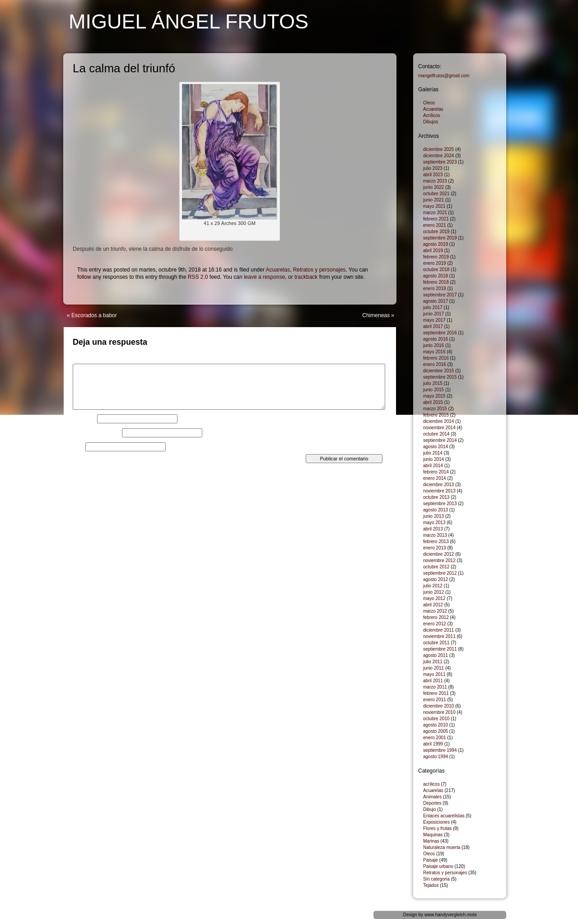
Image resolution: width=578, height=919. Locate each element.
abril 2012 (433, 604)
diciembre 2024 (438, 155)
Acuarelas (278, 270)
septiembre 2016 (440, 332)
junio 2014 (433, 459)
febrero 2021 (436, 218)
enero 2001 (434, 737)
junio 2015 (433, 389)
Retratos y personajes (319, 270)
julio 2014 (433, 452)
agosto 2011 (435, 655)
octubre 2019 (436, 231)
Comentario (88, 361)
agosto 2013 (435, 509)
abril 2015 (433, 402)
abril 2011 (433, 680)
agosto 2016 (435, 339)
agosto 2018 (435, 275)
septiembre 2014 (440, 440)
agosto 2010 (435, 724)
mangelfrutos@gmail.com (444, 75)
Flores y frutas (437, 828)
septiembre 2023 (440, 161)
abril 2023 (433, 174)
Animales (432, 796)
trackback (305, 277)
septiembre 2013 (440, 503)
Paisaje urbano (438, 866)
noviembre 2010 (439, 712)
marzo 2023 (435, 180)
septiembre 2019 (440, 237)
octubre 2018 (436, 269)
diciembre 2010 (438, 705)
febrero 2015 (436, 415)
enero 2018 (434, 288)
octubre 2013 (436, 497)
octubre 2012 (436, 566)
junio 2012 (433, 592)
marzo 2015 (435, 408)
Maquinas (433, 834)
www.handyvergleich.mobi (450, 914)
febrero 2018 (436, 282)
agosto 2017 (435, 301)
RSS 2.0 (198, 277)
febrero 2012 (436, 617)
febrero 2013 (436, 541)
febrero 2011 (436, 693)
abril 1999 (433, 743)
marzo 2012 (435, 611)
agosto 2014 (435, 446)
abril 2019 (433, 250)
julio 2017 (433, 307)
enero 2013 (434, 547)
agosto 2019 (435, 244)
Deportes (432, 803)
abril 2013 (433, 528)
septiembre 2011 (440, 649)
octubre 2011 (436, 642)
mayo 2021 (434, 206)
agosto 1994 (435, 756)
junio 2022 (433, 187)
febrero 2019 (436, 256)
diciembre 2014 (438, 421)
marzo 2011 (435, 687)
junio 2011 (433, 668)
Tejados (430, 885)
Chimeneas (376, 315)
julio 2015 (433, 383)
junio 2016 (433, 345)
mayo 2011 (434, 674)
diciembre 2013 (438, 484)
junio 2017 (433, 313)
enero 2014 (434, 478)
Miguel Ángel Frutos (188, 21)
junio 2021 (433, 199)
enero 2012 (434, 623)
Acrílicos (431, 115)
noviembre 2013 (439, 490)
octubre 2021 (436, 193)
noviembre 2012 (439, 560)
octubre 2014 (436, 433)
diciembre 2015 (438, 370)
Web (78, 447)
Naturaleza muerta (441, 847)
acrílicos (431, 784)
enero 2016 (434, 364)
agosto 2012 (435, 579)
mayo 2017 (434, 320)
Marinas (431, 841)
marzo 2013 (435, 535)
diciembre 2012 (438, 554)
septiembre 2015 (440, 377)
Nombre (84, 419)
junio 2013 (433, 516)
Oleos (429, 102)
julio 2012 (433, 585)
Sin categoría (436, 879)
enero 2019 (434, 263)
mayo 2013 (434, 522)
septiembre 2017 (440, 294)
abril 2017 (433, 326)
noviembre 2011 (439, 636)
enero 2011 (434, 699)
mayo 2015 (434, 396)
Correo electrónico (97, 433)
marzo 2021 (435, 212)
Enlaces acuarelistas (444, 815)
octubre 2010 (436, 718)
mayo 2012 (434, 598)
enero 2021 (434, 225)
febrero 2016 (436, 358)
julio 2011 (433, 661)
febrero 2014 (436, 471)
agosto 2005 (435, 731)
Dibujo (429, 809)
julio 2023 (433, 168)
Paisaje (430, 860)
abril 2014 (433, 465)
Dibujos (430, 121)
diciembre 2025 (438, 149)
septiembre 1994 (440, 750)
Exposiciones (436, 822)
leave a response (264, 277)
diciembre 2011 (438, 630)
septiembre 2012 (440, 573)
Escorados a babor (94, 315)
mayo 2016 (434, 351)
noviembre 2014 (439, 427)
